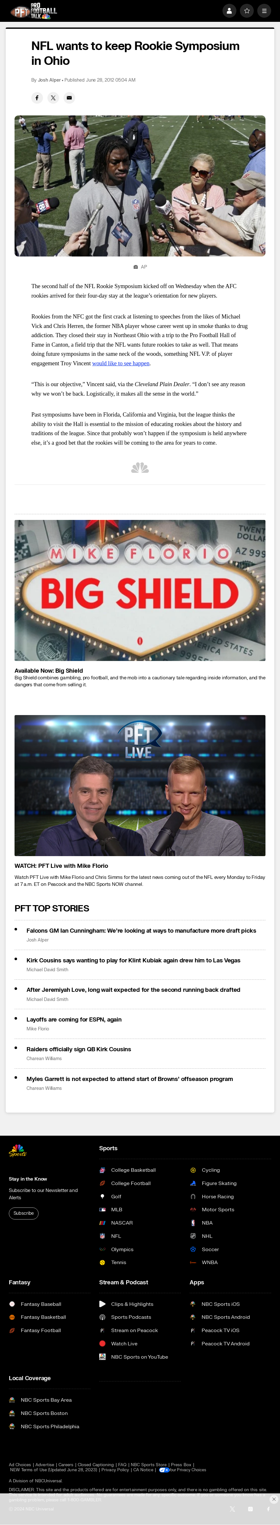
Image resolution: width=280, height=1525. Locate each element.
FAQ (122, 1464)
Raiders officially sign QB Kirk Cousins (79, 1049)
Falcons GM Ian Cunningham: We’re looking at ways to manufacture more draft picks (141, 931)
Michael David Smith (47, 969)
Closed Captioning (96, 1464)
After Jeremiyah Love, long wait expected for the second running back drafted (133, 990)
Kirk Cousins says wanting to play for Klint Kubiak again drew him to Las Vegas (133, 960)
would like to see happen (120, 363)
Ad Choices (20, 1464)
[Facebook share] (37, 98)
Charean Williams (44, 1058)
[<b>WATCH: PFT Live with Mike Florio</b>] (140, 785)
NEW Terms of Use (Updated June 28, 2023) (53, 1470)
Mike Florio (38, 1029)
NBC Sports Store (149, 1464)
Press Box (181, 1464)
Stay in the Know (28, 1179)
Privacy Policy (115, 1470)
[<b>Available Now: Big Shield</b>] (140, 590)
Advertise (44, 1464)
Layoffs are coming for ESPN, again (74, 1019)
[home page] (33, 11)
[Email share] (69, 98)
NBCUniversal (48, 1481)
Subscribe (24, 1213)
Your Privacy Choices (191, 1470)
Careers (65, 1464)
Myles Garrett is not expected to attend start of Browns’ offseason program (130, 1079)
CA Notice (143, 1470)
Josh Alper (49, 80)
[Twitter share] (53, 98)
